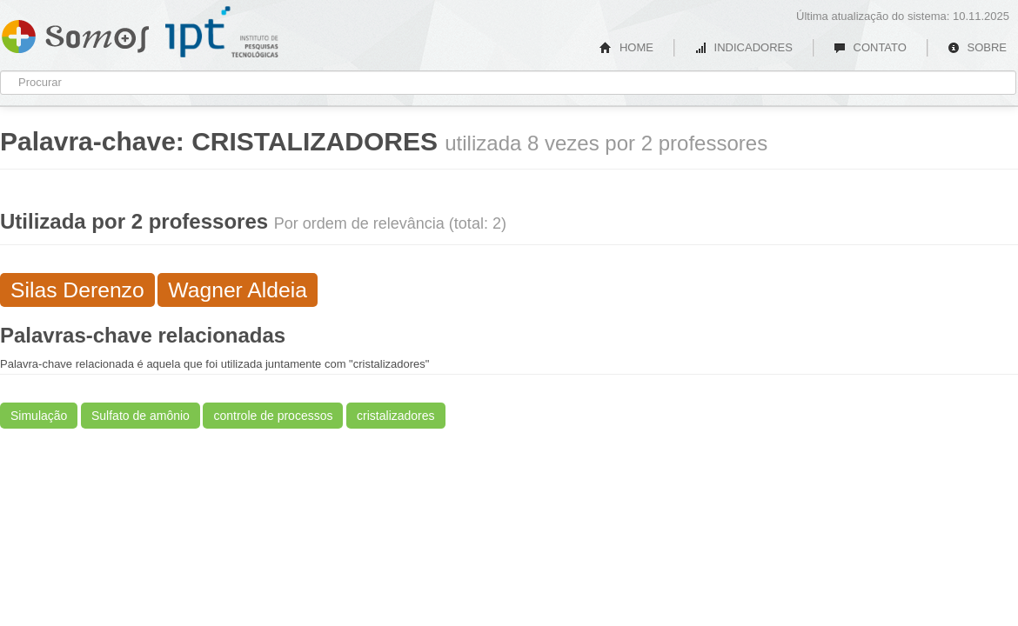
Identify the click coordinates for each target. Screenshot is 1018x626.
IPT (221, 32)
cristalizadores (395, 416)
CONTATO (870, 47)
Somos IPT (75, 33)
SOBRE (977, 47)
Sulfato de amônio (140, 416)
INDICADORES (743, 47)
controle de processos (272, 416)
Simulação (38, 416)
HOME (626, 47)
